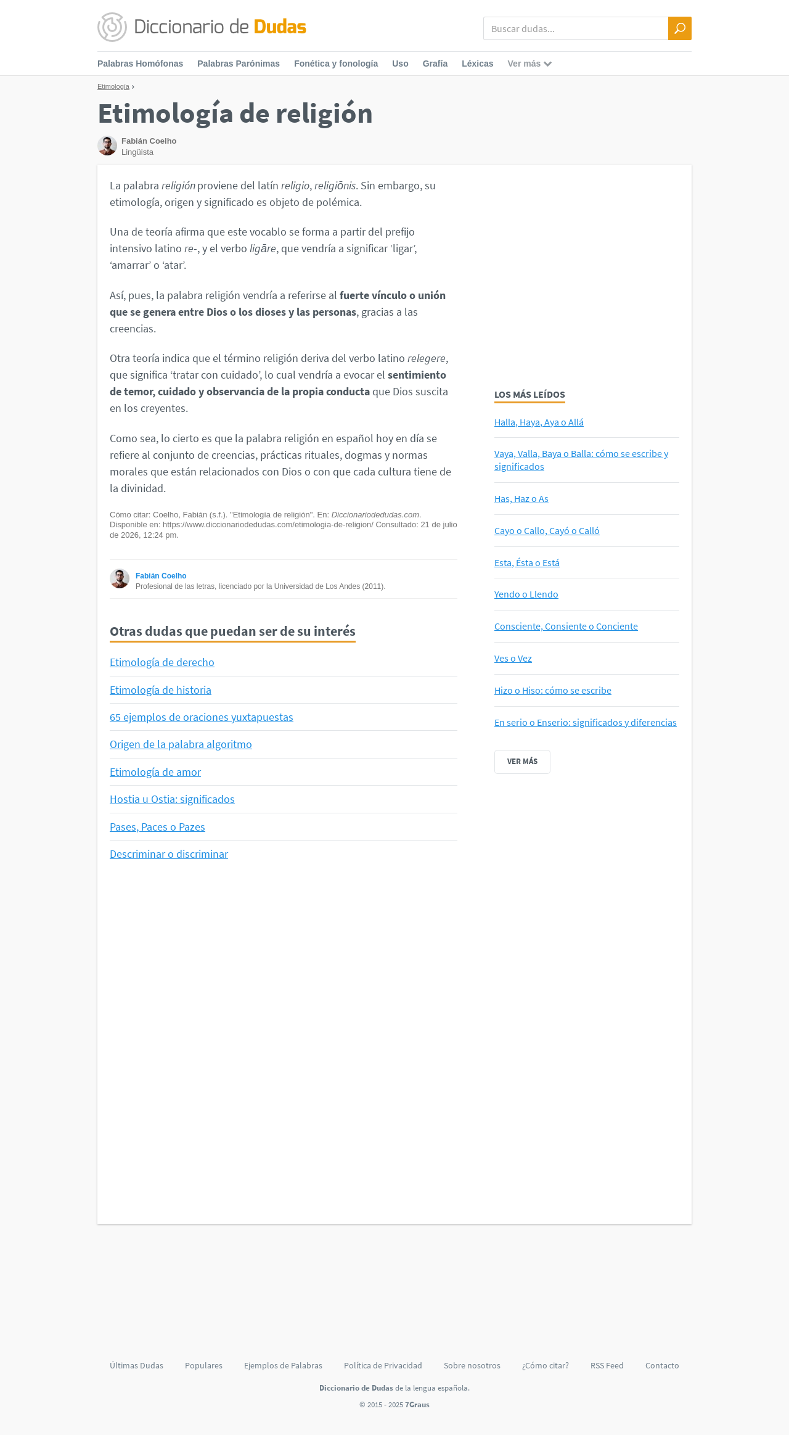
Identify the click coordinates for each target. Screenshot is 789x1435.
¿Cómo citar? (545, 1365)
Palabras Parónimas (238, 63)
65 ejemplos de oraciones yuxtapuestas (201, 717)
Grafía (435, 63)
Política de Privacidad (383, 1365)
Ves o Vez (513, 658)
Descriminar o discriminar (169, 854)
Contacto (662, 1365)
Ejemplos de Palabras (283, 1365)
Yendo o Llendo (526, 594)
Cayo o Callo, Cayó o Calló (547, 530)
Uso (400, 63)
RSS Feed (607, 1365)
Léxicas (477, 63)
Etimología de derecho (162, 662)
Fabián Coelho (161, 576)
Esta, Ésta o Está (527, 562)
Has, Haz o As (521, 498)
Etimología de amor (155, 772)
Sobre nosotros (472, 1365)
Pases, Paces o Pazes (157, 827)
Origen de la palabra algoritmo (181, 744)
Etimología (113, 86)
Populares (204, 1365)
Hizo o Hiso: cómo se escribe (552, 690)
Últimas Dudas (136, 1365)
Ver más (522, 761)
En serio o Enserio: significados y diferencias (585, 722)
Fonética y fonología (336, 63)
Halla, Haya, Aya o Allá (539, 422)
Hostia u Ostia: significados (172, 799)
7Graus (417, 1404)
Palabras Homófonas (140, 63)
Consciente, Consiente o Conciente (566, 626)
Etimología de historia (160, 690)
